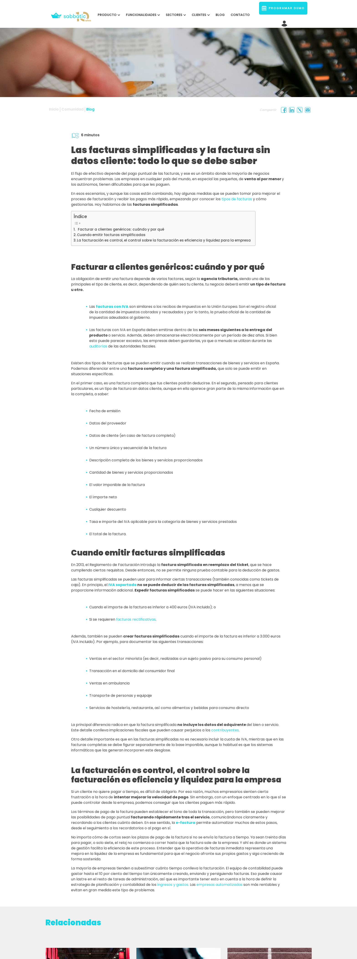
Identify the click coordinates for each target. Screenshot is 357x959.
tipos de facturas (237, 199)
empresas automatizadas (219, 884)
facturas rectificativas (136, 619)
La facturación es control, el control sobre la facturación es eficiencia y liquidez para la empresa (164, 240)
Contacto (240, 15)
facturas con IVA (112, 306)
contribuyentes (225, 730)
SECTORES (174, 15)
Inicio (54, 109)
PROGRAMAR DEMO (283, 8)
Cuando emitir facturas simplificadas (111, 234)
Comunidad (72, 109)
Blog (220, 15)
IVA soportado (122, 584)
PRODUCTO (107, 15)
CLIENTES (199, 15)
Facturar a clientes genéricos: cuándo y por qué (120, 229)
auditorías (98, 346)
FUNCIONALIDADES (141, 15)
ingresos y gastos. (173, 884)
